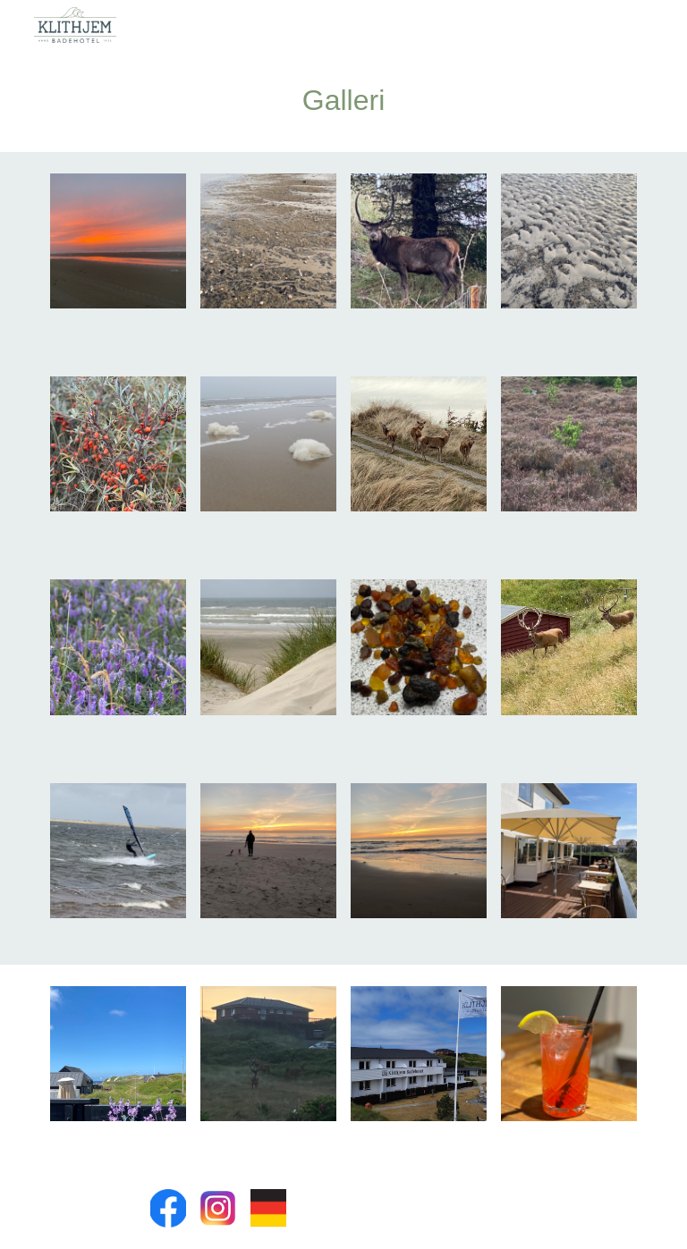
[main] (343, 101)
